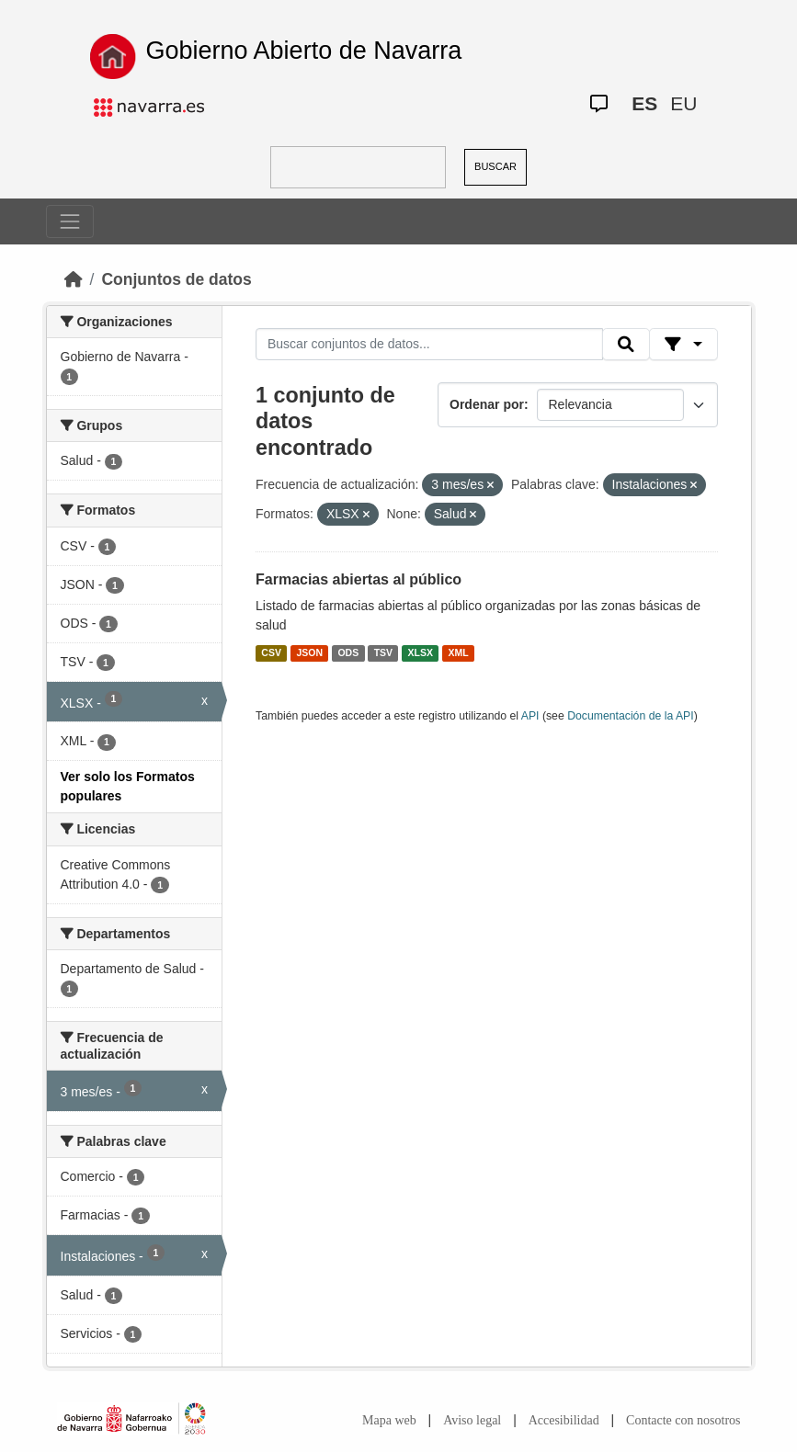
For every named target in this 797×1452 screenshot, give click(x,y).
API (530, 715)
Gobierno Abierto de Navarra (304, 50)
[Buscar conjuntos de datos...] (429, 344)
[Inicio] (73, 279)
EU (683, 103)
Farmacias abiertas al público (358, 579)
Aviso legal (472, 1420)
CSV (271, 652)
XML (459, 652)
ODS (348, 652)
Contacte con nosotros (683, 1420)
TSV (383, 652)
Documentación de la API (630, 715)
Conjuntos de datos (176, 279)
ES (644, 103)
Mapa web (389, 1420)
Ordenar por (487, 404)
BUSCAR (495, 166)
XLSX (420, 652)
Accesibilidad (564, 1420)
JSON (309, 652)
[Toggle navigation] (70, 221)
